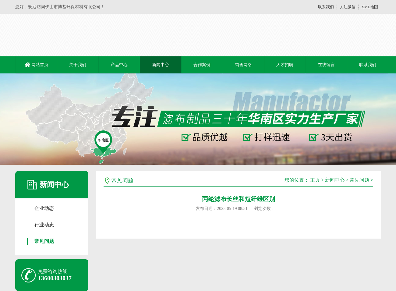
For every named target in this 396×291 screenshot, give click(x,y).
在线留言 (326, 64)
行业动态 (44, 224)
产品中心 (119, 64)
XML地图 (369, 7)
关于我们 (77, 64)
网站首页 (39, 64)
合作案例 (201, 64)
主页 (315, 180)
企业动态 (44, 208)
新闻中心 (160, 64)
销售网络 (243, 64)
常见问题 (44, 241)
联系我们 (326, 7)
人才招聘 (284, 64)
